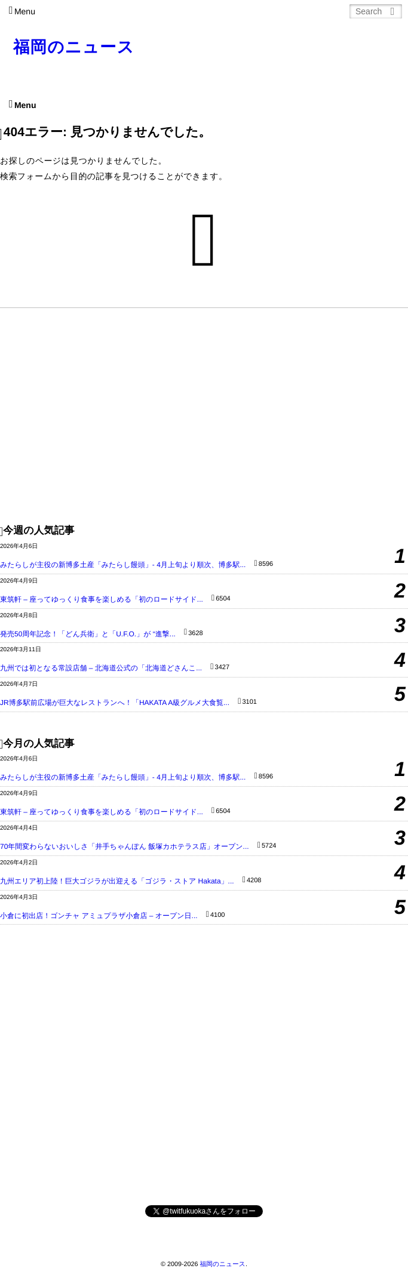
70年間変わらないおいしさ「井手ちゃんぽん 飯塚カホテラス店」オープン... (124, 846)
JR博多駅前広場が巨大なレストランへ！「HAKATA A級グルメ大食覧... (114, 702)
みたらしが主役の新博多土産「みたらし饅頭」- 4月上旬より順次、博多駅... (123, 565)
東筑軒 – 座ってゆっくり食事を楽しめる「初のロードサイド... (101, 599)
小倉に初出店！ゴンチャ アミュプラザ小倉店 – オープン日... (99, 916)
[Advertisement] (204, 415)
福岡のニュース (74, 47)
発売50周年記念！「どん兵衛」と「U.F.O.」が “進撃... (88, 634)
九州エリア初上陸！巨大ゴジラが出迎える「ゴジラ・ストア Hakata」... (117, 881)
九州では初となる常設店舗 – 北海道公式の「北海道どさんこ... (101, 668)
